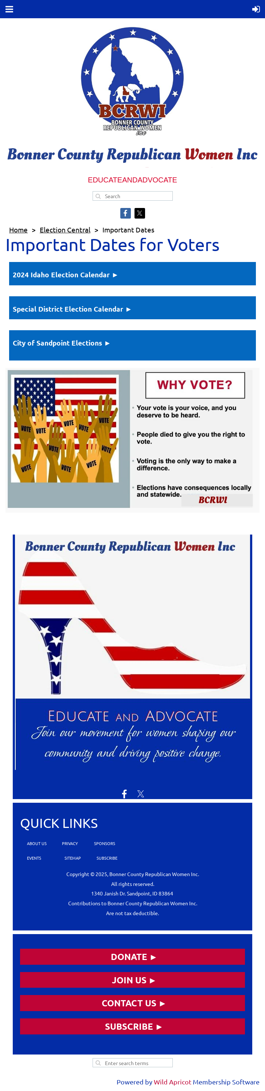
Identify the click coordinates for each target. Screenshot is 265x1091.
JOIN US (129, 980)
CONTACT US (129, 1003)
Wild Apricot (172, 1082)
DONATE (129, 956)
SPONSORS (104, 843)
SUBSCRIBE (106, 858)
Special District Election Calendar (68, 308)
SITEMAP (73, 858)
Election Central (65, 229)
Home (18, 229)
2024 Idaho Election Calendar (61, 274)
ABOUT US (37, 843)
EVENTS (33, 858)
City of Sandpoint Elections (57, 342)
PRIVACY (69, 843)
